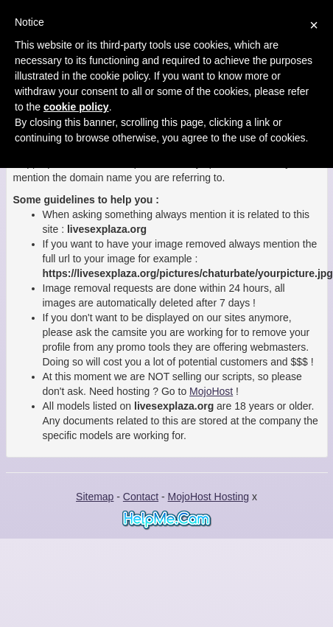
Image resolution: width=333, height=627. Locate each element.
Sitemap (94, 496)
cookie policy (76, 107)
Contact (140, 496)
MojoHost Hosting (209, 496)
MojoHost (211, 391)
